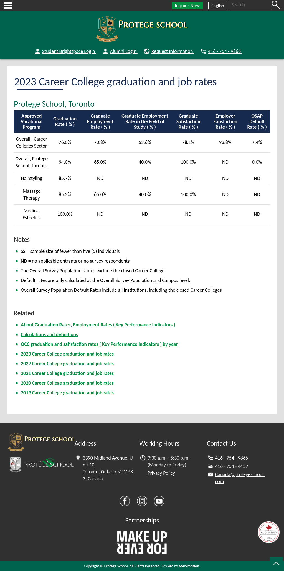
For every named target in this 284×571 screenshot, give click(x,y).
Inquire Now (187, 5)
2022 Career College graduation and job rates (67, 364)
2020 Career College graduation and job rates (67, 383)
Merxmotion (189, 566)
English (217, 5)
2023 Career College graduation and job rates (67, 354)
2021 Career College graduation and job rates (67, 373)
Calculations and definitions (49, 334)
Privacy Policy (161, 473)
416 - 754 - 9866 (231, 458)
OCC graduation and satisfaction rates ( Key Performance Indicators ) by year (99, 344)
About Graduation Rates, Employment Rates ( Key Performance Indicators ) (98, 325)
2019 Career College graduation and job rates (67, 393)
